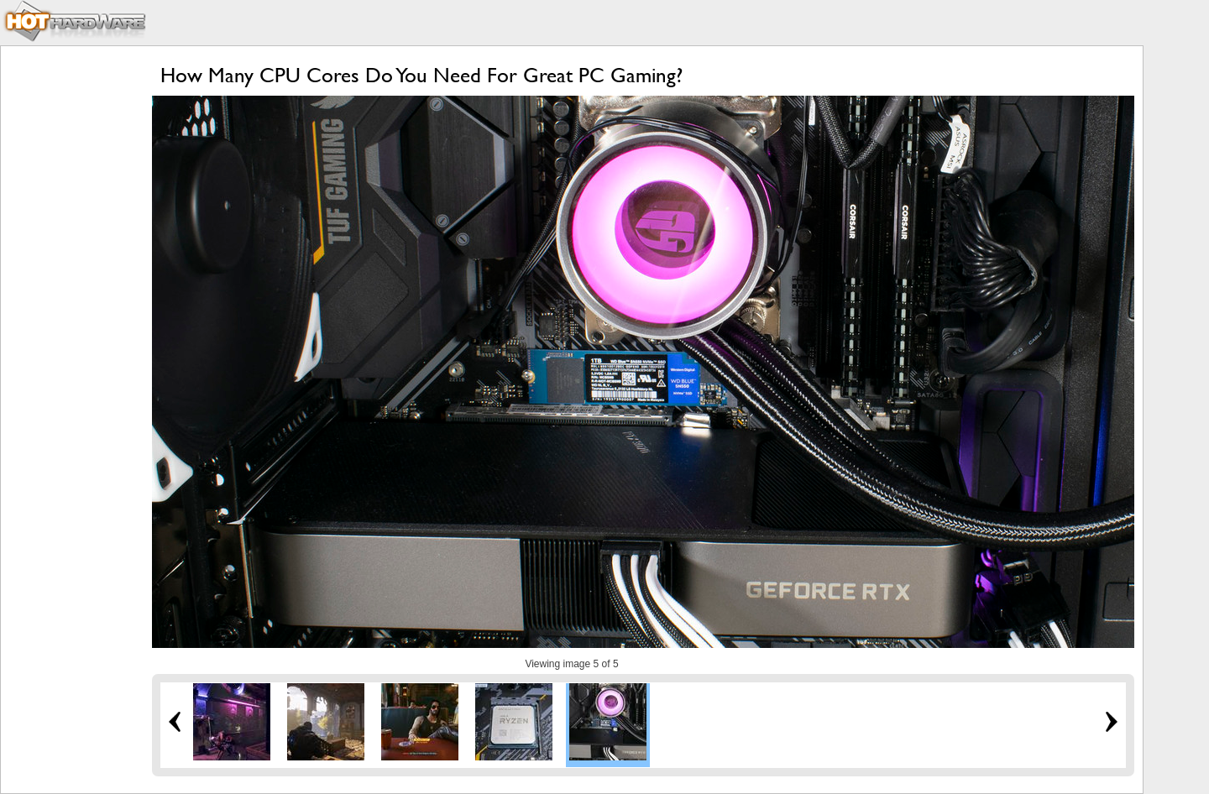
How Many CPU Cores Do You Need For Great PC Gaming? (421, 75)
